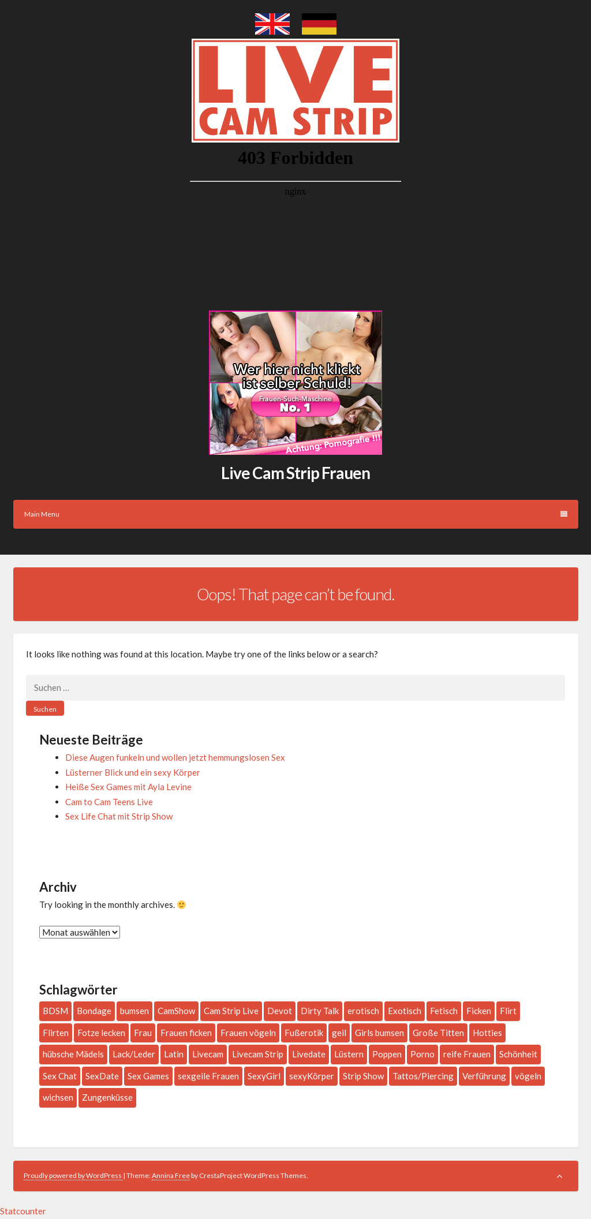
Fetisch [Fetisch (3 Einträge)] (444, 1010)
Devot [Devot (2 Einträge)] (279, 1010)
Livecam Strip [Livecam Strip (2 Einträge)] (257, 1054)
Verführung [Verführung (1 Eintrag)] (484, 1076)
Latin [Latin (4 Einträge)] (174, 1054)
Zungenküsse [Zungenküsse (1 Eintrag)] (107, 1097)
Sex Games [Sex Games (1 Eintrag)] (148, 1076)
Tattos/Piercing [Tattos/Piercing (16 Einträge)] (423, 1076)
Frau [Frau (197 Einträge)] (143, 1032)
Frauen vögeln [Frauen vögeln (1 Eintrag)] (248, 1032)
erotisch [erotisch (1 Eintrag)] (363, 1010)
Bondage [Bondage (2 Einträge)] (94, 1010)
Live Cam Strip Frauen (295, 473)
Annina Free (171, 1175)
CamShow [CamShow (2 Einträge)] (176, 1010)
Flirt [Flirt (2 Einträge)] (508, 1010)
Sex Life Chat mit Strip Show (119, 816)
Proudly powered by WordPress (73, 1175)
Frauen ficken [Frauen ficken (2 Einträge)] (186, 1032)
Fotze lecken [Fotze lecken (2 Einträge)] (101, 1032)
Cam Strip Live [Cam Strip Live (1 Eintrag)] (231, 1010)
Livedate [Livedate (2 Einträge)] (309, 1054)
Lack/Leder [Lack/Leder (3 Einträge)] (134, 1054)
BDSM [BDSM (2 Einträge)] (55, 1010)
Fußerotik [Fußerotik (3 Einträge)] (304, 1032)
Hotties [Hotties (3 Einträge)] (487, 1032)
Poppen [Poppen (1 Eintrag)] (387, 1054)
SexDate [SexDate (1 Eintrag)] (102, 1076)
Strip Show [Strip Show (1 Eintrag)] (363, 1076)
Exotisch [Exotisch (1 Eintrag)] (404, 1010)
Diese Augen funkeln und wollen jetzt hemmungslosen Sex (175, 757)
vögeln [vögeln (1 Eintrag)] (528, 1076)
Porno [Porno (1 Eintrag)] (422, 1054)
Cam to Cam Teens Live (109, 802)
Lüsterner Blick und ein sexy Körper (132, 772)
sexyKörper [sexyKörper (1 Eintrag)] (311, 1076)
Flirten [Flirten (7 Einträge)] (56, 1032)
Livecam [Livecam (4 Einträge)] (207, 1054)
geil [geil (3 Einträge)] (339, 1032)
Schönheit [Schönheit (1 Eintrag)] (518, 1054)
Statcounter (23, 1211)
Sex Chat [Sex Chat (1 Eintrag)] (60, 1076)
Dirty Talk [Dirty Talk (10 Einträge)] (320, 1010)
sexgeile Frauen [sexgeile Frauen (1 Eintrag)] (208, 1076)
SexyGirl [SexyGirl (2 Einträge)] (264, 1076)
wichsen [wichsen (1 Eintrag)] (58, 1097)
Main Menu (295, 514)
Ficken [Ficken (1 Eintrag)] (478, 1010)
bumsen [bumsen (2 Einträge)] (134, 1010)
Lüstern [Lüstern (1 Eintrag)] (349, 1054)
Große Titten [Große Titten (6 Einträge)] (438, 1032)
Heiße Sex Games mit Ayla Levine (128, 786)
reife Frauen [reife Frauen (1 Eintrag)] (467, 1054)
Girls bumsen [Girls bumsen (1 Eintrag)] (379, 1032)
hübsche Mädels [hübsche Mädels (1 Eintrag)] (73, 1054)
